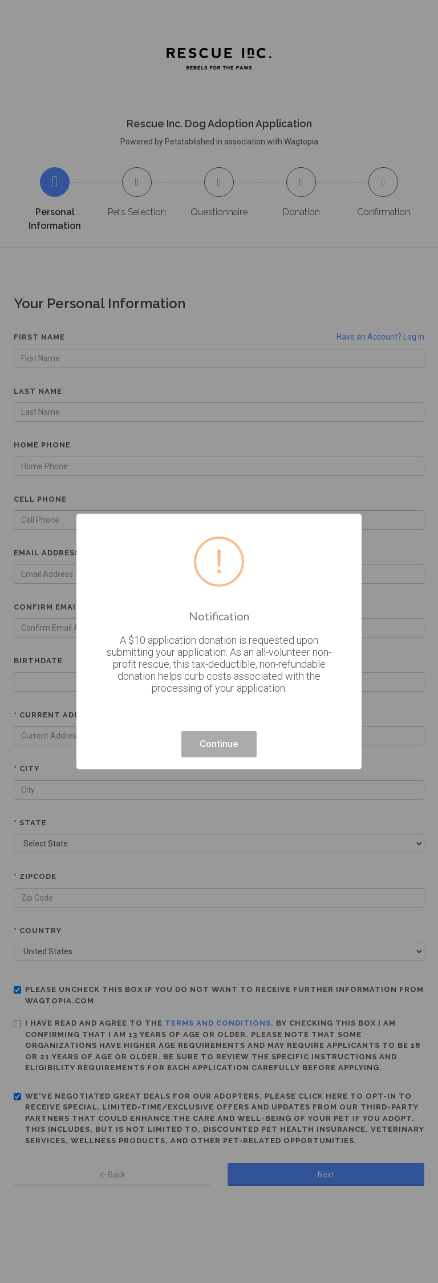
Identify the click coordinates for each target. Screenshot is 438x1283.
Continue (219, 743)
